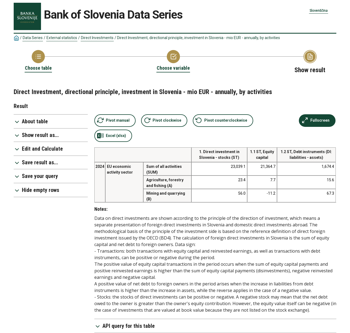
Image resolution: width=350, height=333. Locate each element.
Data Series (33, 38)
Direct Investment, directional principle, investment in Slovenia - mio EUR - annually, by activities (198, 38)
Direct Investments (97, 38)
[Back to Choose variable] (173, 60)
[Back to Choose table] (38, 60)
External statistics (61, 38)
